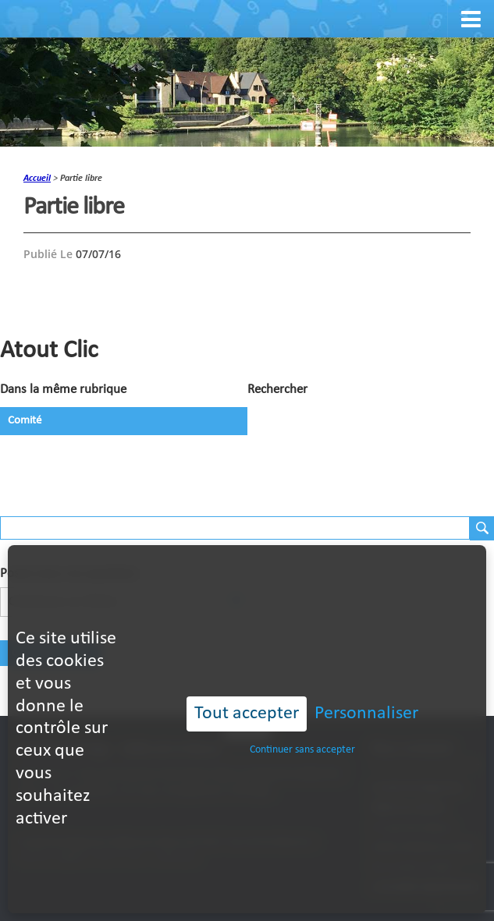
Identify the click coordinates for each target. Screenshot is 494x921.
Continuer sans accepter (302, 722)
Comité (24, 421)
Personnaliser (366, 686)
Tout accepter (246, 686)
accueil (37, 178)
